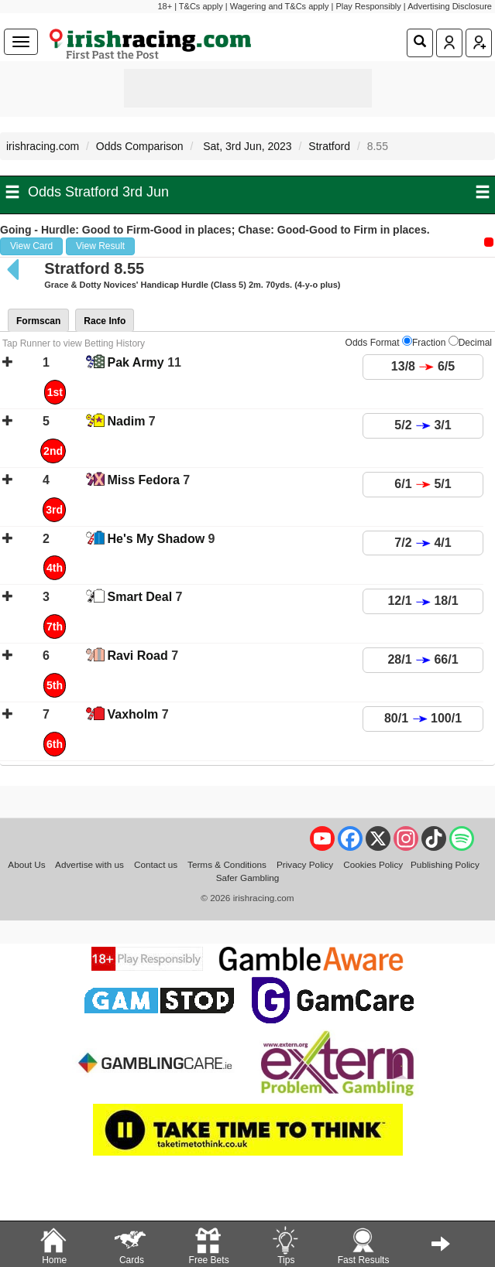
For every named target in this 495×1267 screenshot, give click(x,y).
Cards (131, 1244)
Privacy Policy (305, 864)
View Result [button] (100, 246)
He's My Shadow (156, 538)
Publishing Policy (445, 864)
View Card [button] (31, 246)
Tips (285, 1244)
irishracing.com (42, 146)
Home (53, 1244)
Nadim (127, 421)
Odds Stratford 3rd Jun (98, 192)
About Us (26, 864)
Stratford (329, 146)
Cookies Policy (373, 864)
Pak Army (136, 362)
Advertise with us (89, 864)
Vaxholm (133, 714)
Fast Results (364, 1244)
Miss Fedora (144, 480)
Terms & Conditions (226, 864)
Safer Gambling (248, 878)
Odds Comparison (140, 146)
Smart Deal (140, 596)
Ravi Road (138, 655)
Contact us (155, 864)
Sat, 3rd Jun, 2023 (245, 146)
